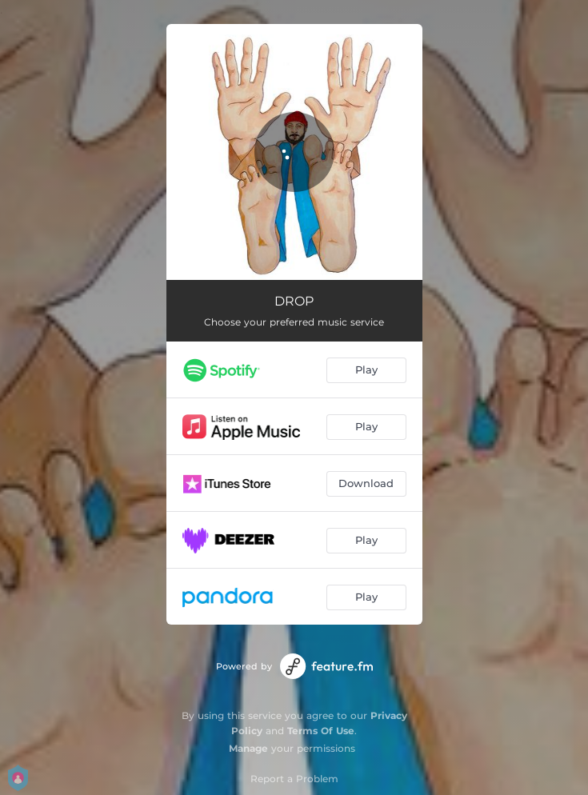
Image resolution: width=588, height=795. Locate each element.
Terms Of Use (320, 731)
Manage (248, 748)
